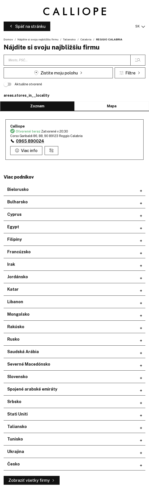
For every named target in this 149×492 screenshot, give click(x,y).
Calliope (17, 126)
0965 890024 (30, 141)
